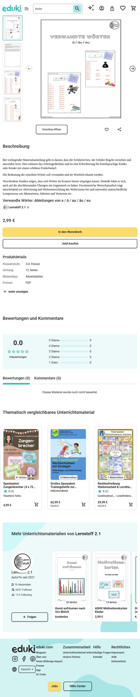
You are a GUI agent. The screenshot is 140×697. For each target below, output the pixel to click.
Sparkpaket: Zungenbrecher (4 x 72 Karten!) (18, 485)
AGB (113, 656)
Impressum (117, 652)
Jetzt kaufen (70, 243)
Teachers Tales (12, 495)
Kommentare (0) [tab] (47, 378)
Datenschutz (118, 661)
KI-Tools (41, 674)
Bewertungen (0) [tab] (16, 378)
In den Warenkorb (70, 232)
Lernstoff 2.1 (17, 207)
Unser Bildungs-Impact (49, 661)
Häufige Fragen (102, 652)
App (38, 670)
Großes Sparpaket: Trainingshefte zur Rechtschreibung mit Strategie (63, 485)
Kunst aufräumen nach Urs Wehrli (70, 610)
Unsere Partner (71, 656)
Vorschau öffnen (51, 129)
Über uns (41, 656)
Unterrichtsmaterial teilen (78, 652)
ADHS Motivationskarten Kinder (111, 610)
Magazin (41, 652)
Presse (40, 665)
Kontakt (97, 656)
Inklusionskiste (59, 490)
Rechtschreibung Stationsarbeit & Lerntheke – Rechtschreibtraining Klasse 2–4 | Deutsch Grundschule (115, 485)
